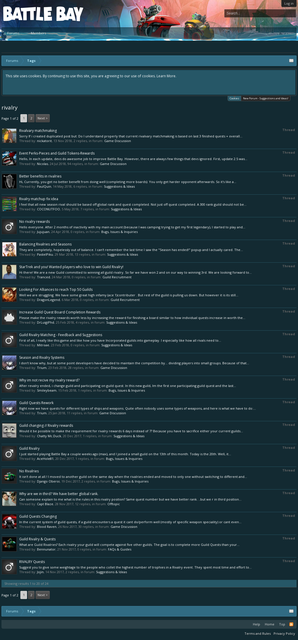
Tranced (43, 277)
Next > (43, 118)
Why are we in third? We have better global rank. (58, 493)
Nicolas (42, 164)
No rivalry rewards (34, 221)
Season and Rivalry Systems (41, 357)
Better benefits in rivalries (40, 176)
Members (38, 33)
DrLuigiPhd (45, 322)
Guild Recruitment (117, 277)
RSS (291, 624)
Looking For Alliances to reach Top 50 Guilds (56, 289)
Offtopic (113, 504)
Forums (13, 33)
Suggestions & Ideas (119, 186)
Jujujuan (43, 232)
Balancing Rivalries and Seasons (45, 244)
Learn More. (166, 75)
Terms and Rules (257, 633)
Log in (289, 3)
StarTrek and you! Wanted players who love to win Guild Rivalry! (71, 266)
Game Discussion (117, 141)
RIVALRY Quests (32, 561)
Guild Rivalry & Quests (37, 539)
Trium (42, 367)
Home (269, 624)
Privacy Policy (284, 633)
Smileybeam (46, 390)
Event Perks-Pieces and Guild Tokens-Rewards (57, 153)
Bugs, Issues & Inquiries (119, 232)
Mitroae (43, 345)
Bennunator (46, 549)
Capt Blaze (45, 504)
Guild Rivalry (29, 448)
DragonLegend (48, 299)
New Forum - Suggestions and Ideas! (265, 98)
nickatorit (44, 141)
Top (282, 624)
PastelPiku (45, 254)
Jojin (40, 572)
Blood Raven (46, 526)
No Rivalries (29, 471)
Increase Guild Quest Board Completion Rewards (59, 312)
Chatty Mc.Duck (49, 436)
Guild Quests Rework (36, 402)
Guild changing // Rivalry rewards (46, 425)
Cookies (234, 98)
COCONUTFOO (48, 209)
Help (256, 624)
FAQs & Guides (119, 549)
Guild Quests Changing (38, 516)
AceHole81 (45, 458)
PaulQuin (44, 186)
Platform (24, 13)
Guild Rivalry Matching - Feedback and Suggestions (60, 334)
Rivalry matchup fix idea (38, 198)
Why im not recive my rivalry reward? (49, 380)
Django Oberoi (48, 481)
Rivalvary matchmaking (38, 130)
